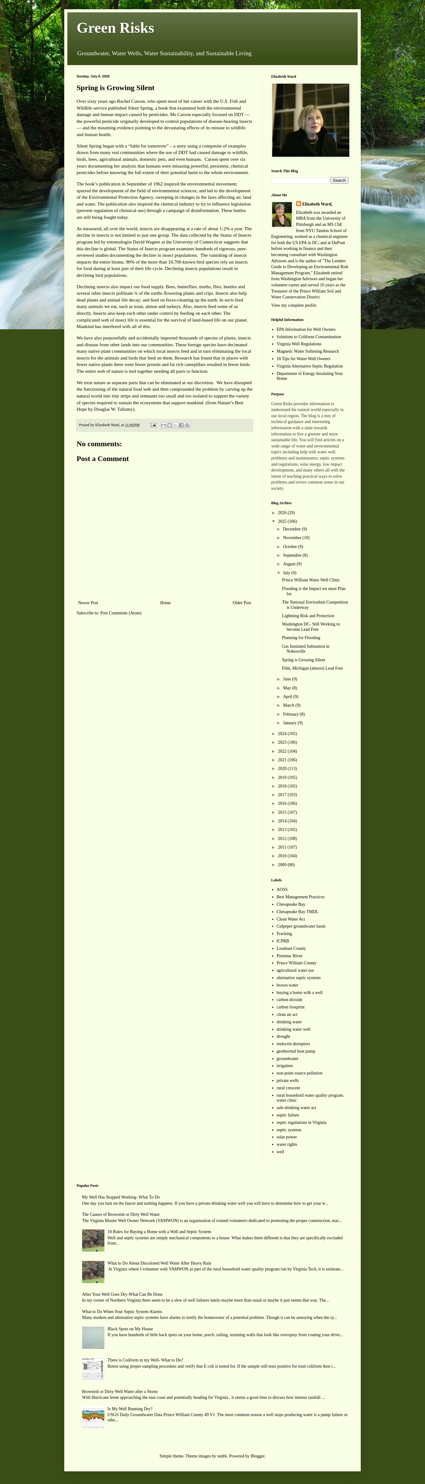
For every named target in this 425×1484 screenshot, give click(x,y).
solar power (287, 1137)
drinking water (289, 1022)
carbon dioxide (290, 999)
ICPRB (283, 941)
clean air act (287, 1014)
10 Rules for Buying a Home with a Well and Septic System (159, 1231)
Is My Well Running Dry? (130, 1409)
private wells (288, 1080)
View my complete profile (294, 305)
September (292, 555)
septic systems (289, 1130)
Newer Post (88, 603)
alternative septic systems (299, 977)
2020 (283, 768)
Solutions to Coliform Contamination (309, 337)
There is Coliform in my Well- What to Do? (145, 1360)
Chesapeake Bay (291, 904)
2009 (283, 865)
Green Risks (115, 27)
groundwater (288, 1058)
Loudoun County (291, 948)
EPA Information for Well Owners (306, 329)
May (287, 688)
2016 (283, 803)
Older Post (242, 603)
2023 (283, 742)
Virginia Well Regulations (299, 344)
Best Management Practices (301, 897)
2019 (283, 777)
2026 (283, 512)
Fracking (284, 933)
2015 (283, 812)
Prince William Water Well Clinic (311, 580)
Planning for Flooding (301, 637)
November (292, 537)
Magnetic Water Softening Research (308, 351)
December (292, 529)
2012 (283, 838)
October (290, 546)
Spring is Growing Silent (303, 660)
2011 (283, 847)
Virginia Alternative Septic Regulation (310, 366)
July (287, 573)
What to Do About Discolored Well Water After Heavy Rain (159, 1263)
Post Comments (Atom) (120, 613)
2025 (283, 521)
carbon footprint (291, 1007)
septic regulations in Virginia (302, 1122)
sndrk (222, 1456)
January (290, 723)
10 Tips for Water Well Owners (303, 358)
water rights (287, 1144)
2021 (283, 760)
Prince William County (297, 963)
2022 (283, 751)
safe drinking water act (296, 1107)
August (290, 564)
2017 (283, 794)
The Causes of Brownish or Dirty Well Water (121, 1214)
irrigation (285, 1065)
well (280, 1151)
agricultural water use (295, 970)
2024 (283, 733)
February (291, 714)
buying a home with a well (300, 992)
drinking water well (294, 1029)
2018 (283, 786)
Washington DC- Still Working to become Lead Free (311, 627)
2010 (283, 856)
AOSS (282, 889)
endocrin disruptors (293, 1043)
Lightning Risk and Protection (308, 615)
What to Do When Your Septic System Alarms (122, 1311)
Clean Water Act (291, 919)
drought (283, 1036)
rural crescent (288, 1088)
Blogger (257, 1456)
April (288, 696)
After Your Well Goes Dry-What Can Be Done (122, 1294)
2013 (283, 829)
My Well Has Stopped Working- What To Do (121, 1197)
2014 (283, 821)
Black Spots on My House (130, 1329)
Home (165, 603)
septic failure (288, 1115)
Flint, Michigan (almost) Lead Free (312, 668)
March (289, 705)
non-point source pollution (300, 1073)
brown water (287, 985)
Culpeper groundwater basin (301, 926)
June (287, 679)
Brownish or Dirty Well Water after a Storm (120, 1391)
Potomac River (290, 956)
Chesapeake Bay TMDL (298, 911)
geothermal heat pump (296, 1051)
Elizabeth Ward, (317, 204)
